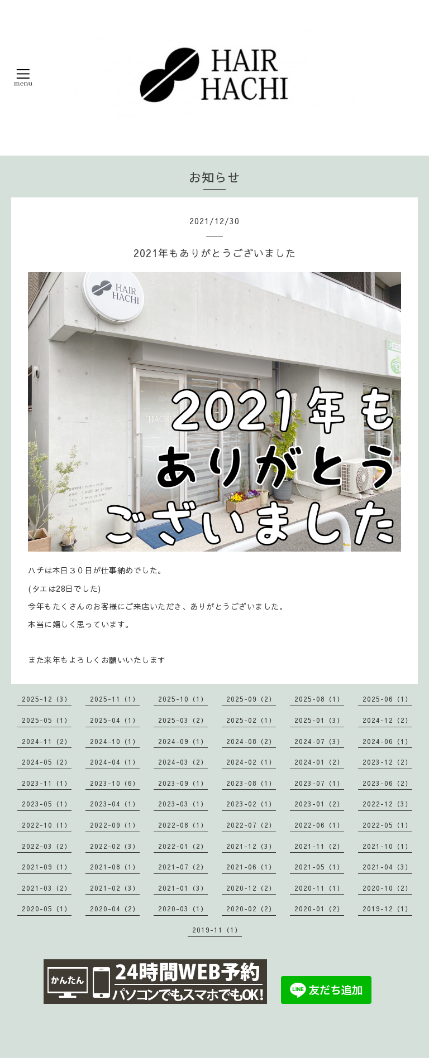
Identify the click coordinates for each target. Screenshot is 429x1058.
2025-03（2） (183, 720)
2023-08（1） (251, 783)
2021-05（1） (319, 866)
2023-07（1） (319, 783)
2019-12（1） (387, 908)
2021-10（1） (387, 846)
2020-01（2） (319, 908)
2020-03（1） (183, 908)
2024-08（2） (251, 741)
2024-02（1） (251, 761)
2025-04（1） (115, 720)
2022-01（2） (183, 846)
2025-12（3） (47, 698)
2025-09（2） (251, 698)
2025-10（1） (183, 698)
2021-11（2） (319, 846)
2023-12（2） (387, 761)
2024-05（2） (47, 761)
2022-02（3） (115, 846)
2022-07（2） (251, 824)
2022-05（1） (387, 824)
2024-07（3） (319, 741)
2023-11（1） (47, 783)
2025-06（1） (387, 698)
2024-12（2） (387, 720)
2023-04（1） (115, 803)
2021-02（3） (115, 887)
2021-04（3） (387, 866)
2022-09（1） (115, 824)
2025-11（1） (115, 698)
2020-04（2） (115, 908)
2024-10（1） (115, 741)
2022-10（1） (47, 824)
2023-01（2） (319, 803)
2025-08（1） (319, 698)
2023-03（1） (183, 803)
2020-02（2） (251, 908)
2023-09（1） (183, 783)
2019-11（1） (217, 929)
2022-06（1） (319, 824)
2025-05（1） (47, 720)
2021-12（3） (251, 846)
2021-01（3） (183, 887)
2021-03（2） (47, 887)
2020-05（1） (47, 908)
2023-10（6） (115, 783)
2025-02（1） (251, 720)
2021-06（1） (251, 866)
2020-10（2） (387, 887)
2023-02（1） (251, 803)
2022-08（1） (183, 824)
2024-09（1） (183, 741)
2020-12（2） (251, 887)
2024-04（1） (115, 761)
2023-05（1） (47, 803)
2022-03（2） (47, 846)
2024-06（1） (387, 741)
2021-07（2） (183, 866)
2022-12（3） (387, 803)
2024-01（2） (319, 761)
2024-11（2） (47, 741)
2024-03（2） (183, 761)
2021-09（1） (47, 866)
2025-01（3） (319, 720)
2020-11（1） (319, 887)
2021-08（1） (115, 866)
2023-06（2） (387, 783)
